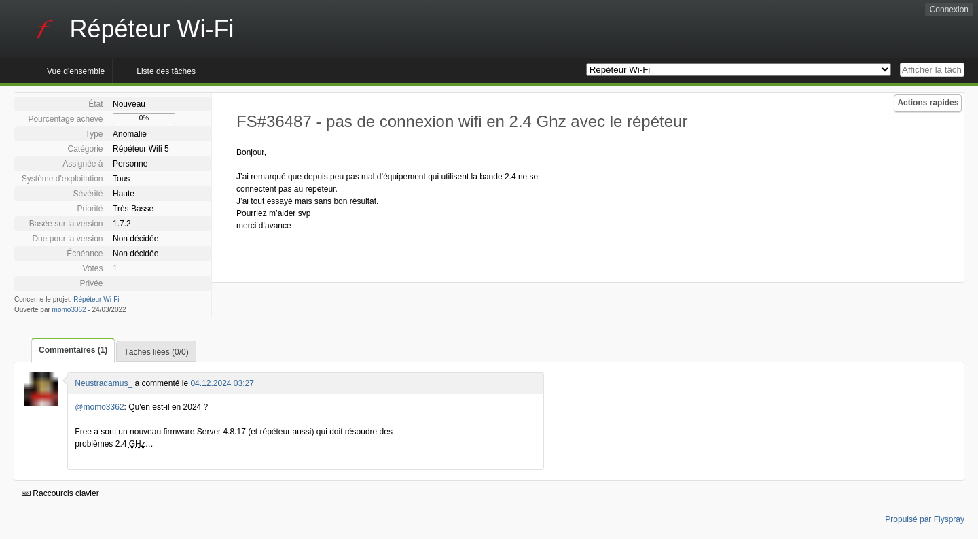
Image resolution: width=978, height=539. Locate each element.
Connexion (949, 9)
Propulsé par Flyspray (924, 519)
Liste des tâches (166, 71)
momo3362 (69, 309)
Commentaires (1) (73, 350)
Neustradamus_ (103, 383)
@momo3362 (99, 407)
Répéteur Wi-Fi (96, 299)
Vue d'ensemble (76, 71)
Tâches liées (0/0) (156, 352)
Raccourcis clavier (60, 493)
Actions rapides (927, 102)
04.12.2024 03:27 (221, 383)
